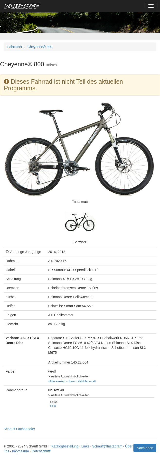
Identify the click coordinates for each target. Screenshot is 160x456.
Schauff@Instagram (107, 446)
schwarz (71, 381)
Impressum (20, 451)
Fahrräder (14, 47)
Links (85, 446)
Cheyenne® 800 (40, 47)
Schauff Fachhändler (19, 429)
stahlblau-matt (86, 381)
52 (51, 406)
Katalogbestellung (64, 446)
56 (55, 406)
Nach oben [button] (145, 448)
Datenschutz (41, 451)
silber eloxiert (56, 381)
